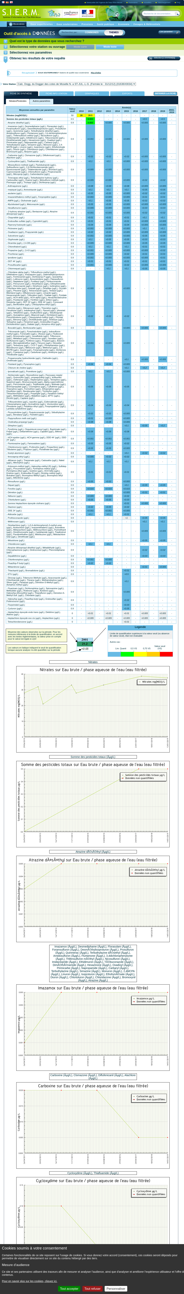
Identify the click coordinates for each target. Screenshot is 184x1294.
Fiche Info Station (56, 93)
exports (127, 93)
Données (17, 24)
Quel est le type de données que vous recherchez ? (47, 41)
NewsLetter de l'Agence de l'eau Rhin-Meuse (105, 2)
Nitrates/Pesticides (17, 101)
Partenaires (133, 2)
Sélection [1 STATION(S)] (165, 58)
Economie (124, 24)
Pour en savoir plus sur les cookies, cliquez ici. (29, 1281)
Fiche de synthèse (21, 93)
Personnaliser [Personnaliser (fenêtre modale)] (116, 1288)
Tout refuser (92, 1288)
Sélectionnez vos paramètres (31, 52)
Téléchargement (164, 2)
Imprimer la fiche (165, 93)
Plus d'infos (96, 73)
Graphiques (92, 93)
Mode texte (110, 46)
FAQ (178, 2)
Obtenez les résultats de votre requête (37, 58)
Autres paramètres (41, 101)
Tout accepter (69, 1288)
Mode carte (84, 46)
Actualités (148, 2)
